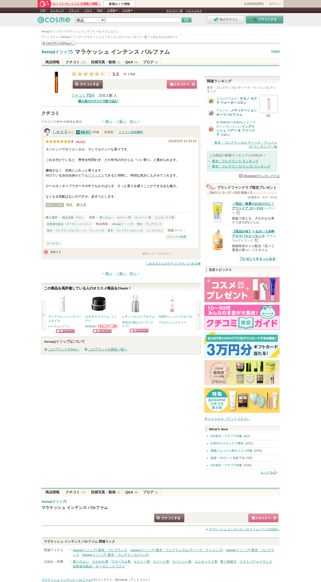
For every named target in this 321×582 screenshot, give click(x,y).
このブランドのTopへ (63, 349)
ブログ (88, 10)
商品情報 (52, 62)
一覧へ (121, 121)
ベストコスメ (194, 10)
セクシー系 (124, 217)
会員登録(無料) (254, 4)
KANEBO (90, 326)
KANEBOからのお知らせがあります (107, 326)
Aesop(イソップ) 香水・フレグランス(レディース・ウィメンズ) (176, 550)
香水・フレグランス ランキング (235, 161)
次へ (133, 121)
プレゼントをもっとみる (257, 259)
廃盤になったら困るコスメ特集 (231, 450)
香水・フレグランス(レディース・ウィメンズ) (75, 230)
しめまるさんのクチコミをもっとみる (171, 263)
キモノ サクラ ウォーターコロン (236, 100)
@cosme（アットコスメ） (133, 579)
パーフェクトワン (59, 326)
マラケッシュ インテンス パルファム (122, 52)
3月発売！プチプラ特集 (226, 465)
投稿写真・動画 (105, 62)
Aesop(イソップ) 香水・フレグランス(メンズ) (115, 555)
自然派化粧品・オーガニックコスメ (69, 223)
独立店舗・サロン (73, 217)
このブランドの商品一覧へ (107, 349)
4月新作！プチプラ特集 (226, 436)
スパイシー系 (143, 217)
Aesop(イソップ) (57, 52)
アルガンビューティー (172, 322)
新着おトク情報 (119, 4)
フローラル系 (121, 561)
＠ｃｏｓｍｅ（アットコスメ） (227, 419)
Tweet (275, 51)
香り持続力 (228, 561)
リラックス (96, 175)
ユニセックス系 (164, 217)
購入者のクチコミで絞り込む (97, 101)
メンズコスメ (154, 230)
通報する (53, 252)
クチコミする (88, 84)
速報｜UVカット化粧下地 (227, 458)
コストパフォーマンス (255, 561)
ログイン (275, 4)
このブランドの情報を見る (58, 43)
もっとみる (268, 472)
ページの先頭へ (244, 529)
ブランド (73, 10)
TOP (43, 10)
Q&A (100, 10)
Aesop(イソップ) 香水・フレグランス (100, 550)
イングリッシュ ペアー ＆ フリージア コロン (235, 131)
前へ (108, 121)
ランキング (57, 10)
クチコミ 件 (83, 95)
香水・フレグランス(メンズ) (125, 230)
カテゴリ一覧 (174, 10)
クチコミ (76, 62)
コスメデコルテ (226, 98)
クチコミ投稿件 (131, 132)
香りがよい (106, 217)
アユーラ (222, 110)
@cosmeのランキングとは (262, 176)
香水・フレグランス (149, 223)
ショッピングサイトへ (182, 84)
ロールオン (54, 243)
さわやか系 (100, 561)
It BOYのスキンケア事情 (227, 443)
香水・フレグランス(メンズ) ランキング (241, 166)
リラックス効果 (176, 236)
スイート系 (161, 561)
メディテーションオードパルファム (236, 112)
